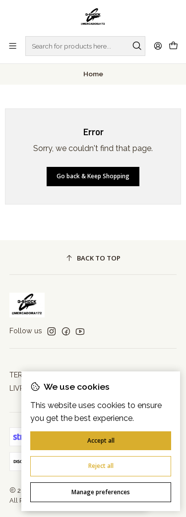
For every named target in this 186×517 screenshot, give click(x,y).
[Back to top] (93, 258)
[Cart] (173, 46)
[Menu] (12, 45)
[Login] (158, 45)
